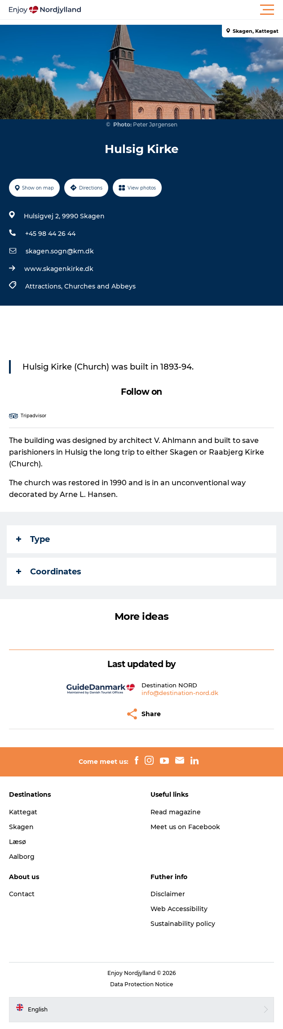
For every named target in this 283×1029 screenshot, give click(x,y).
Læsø (17, 842)
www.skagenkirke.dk (58, 269)
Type (33, 539)
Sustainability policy (182, 924)
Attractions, (44, 286)
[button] (182, 10)
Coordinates (48, 572)
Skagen (21, 827)
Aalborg (22, 857)
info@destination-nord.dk (180, 692)
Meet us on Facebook (185, 827)
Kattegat (23, 812)
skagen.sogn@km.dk (60, 251)
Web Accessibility (179, 909)
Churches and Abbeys (100, 286)
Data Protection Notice (141, 984)
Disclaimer (167, 894)
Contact (22, 894)
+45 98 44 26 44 (50, 234)
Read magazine (175, 812)
